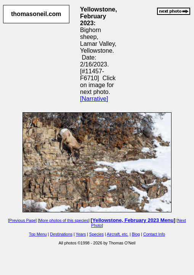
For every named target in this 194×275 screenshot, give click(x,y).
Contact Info (154, 234)
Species (96, 234)
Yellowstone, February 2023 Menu (132, 220)
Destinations (61, 234)
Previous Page (22, 220)
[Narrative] (94, 98)
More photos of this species (63, 220)
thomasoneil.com (36, 14)
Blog (136, 234)
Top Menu (38, 234)
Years (81, 234)
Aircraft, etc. (117, 234)
